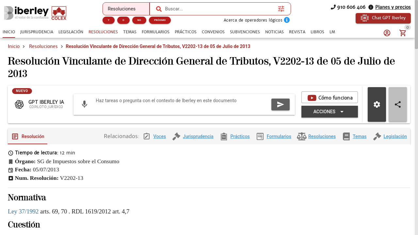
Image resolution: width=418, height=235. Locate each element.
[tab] (9, 32)
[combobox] (220, 9)
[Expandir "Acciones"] (329, 117)
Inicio (14, 46)
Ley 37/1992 (23, 216)
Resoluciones (43, 46)
